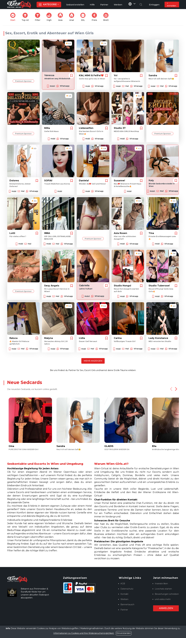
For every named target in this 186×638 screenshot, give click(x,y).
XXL (83, 17)
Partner (124, 609)
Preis (95, 17)
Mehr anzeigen (93, 361)
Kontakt (124, 594)
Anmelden (166, 608)
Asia (61, 17)
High (49, 17)
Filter (38, 17)
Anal (72, 17)
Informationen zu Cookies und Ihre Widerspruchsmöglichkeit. (83, 633)
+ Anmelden (171, 4)
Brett (106, 17)
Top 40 (26, 17)
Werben (124, 599)
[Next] (176, 389)
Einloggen (154, 4)
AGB (122, 583)
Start (13, 17)
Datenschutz (126, 589)
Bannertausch (127, 604)
